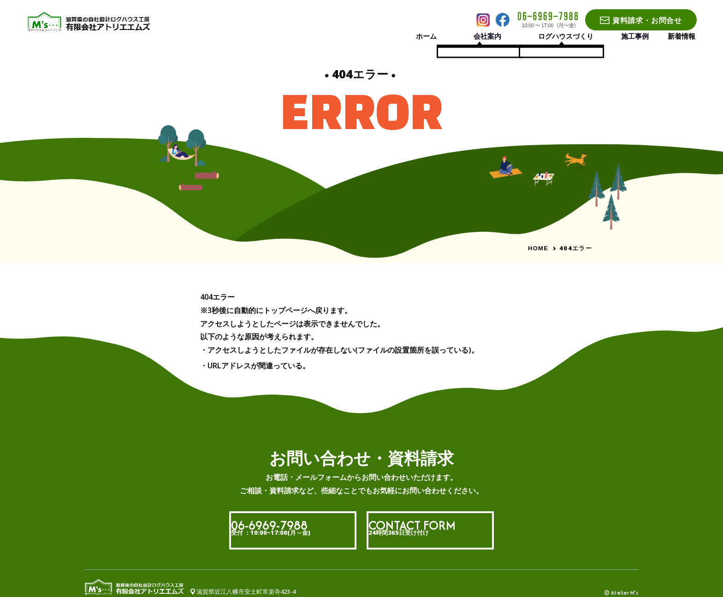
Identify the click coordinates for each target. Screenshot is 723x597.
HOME (538, 248)
